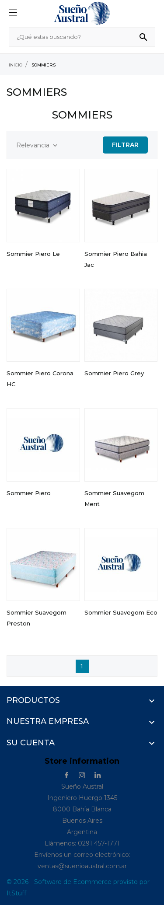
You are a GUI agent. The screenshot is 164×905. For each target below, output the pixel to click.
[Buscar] (82, 37)
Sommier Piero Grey (114, 373)
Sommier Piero (29, 492)
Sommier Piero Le (33, 253)
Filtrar (125, 145)
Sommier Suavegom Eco (120, 612)
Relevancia (37, 145)
